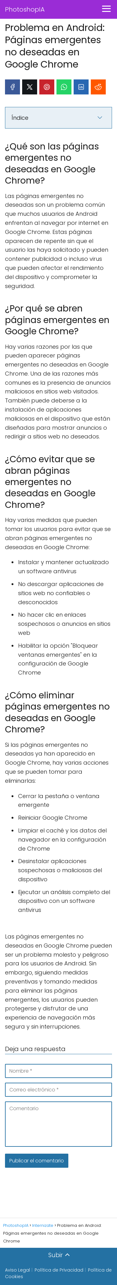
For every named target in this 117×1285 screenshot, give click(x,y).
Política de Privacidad (59, 1270)
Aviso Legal (17, 1270)
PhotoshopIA (25, 9)
